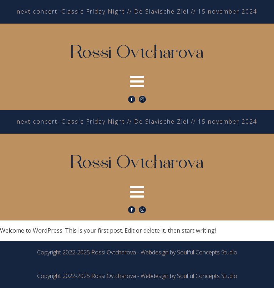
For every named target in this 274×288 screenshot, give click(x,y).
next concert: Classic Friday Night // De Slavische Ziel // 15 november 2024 (137, 11)
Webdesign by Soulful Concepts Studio (189, 252)
